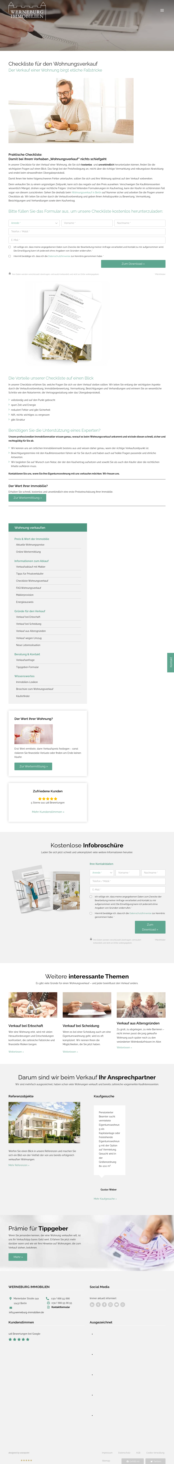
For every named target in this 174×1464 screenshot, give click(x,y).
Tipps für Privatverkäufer (30, 572)
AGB (138, 1446)
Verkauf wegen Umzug (29, 635)
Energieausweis (24, 600)
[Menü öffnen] (162, 10)
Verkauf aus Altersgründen (31, 628)
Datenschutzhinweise (59, 256)
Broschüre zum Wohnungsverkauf (35, 686)
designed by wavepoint (18, 1446)
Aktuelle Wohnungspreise (30, 543)
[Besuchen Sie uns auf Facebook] (92, 1297)
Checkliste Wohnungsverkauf (32, 579)
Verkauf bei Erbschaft (28, 614)
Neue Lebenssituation (28, 642)
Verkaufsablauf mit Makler (30, 565)
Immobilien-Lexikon (27, 679)
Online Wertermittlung (28, 550)
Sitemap (106, 1453)
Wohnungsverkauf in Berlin (86, 192)
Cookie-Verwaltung (155, 1446)
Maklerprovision (24, 593)
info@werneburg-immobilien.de (26, 1305)
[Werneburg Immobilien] (27, 11)
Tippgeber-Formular (27, 664)
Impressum (107, 1446)
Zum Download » (133, 263)
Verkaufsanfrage (25, 657)
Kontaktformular (60, 1300)
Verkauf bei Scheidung (28, 621)
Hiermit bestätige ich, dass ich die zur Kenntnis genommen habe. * (56, 256)
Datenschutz (124, 1446)
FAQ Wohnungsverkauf (28, 586)
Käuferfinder (23, 693)
